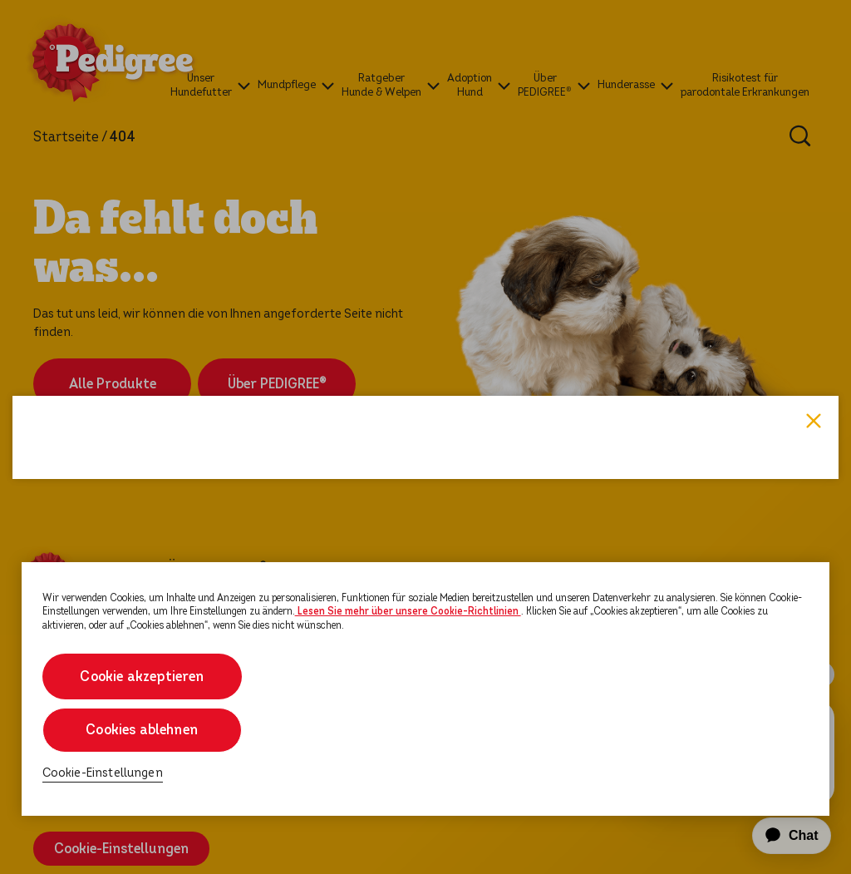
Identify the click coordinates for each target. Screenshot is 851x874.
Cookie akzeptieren (142, 676)
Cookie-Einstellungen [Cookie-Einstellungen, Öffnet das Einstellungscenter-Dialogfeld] (102, 773)
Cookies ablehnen (142, 729)
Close (813, 229)
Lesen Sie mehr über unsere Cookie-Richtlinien (408, 611)
